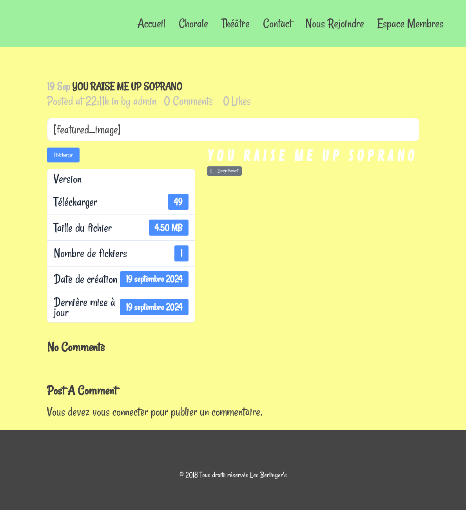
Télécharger (63, 154)
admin (144, 100)
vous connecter (120, 411)
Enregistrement (224, 171)
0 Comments (188, 100)
